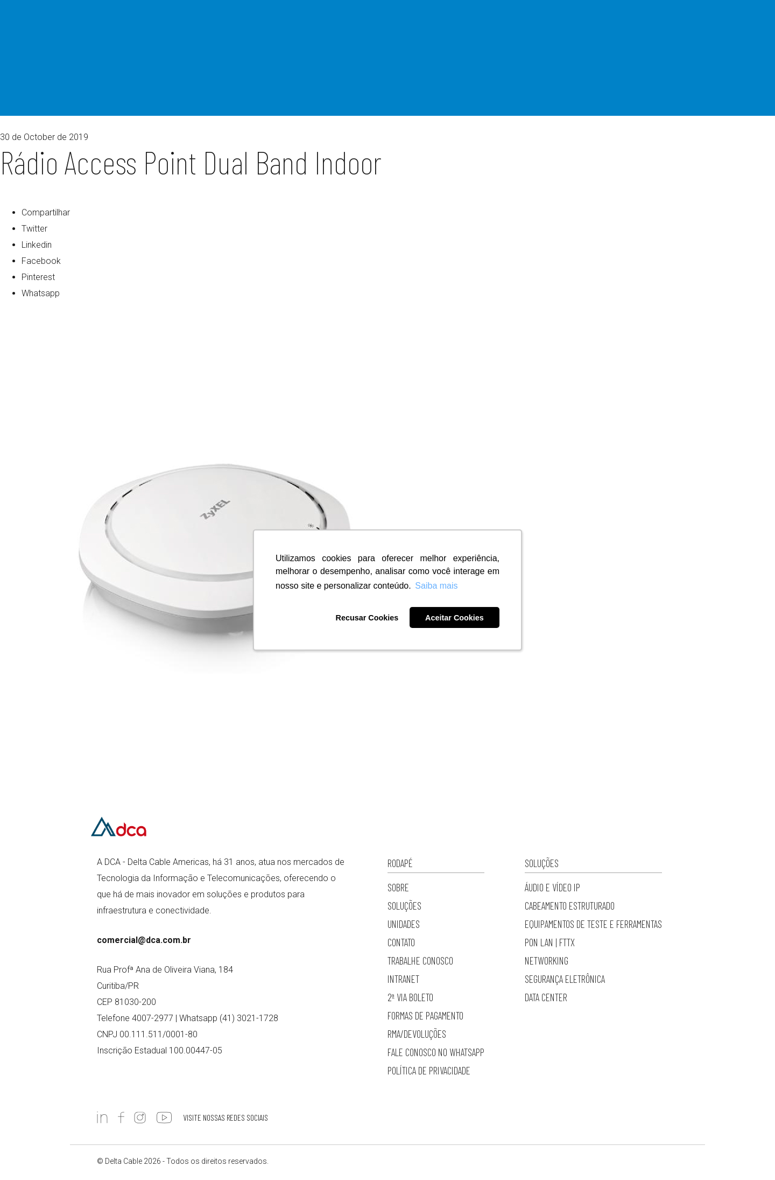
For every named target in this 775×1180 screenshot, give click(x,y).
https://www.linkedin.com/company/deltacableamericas (102, 1117)
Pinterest (38, 277)
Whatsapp (41, 293)
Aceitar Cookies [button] (454, 617)
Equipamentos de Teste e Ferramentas (593, 924)
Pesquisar (559, 31)
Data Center (546, 997)
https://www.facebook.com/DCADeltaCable (121, 1117)
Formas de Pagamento (425, 1015)
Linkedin (37, 245)
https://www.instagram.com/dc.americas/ (140, 1117)
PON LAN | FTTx (550, 942)
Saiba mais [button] (436, 585)
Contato (471, 30)
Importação (314, 30)
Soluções (267, 30)
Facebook (41, 261)
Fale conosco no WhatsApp (436, 1052)
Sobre (228, 30)
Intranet (403, 979)
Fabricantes (366, 30)
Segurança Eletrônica (565, 979)
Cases (436, 30)
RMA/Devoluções (417, 1034)
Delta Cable (118, 31)
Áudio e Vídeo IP (552, 887)
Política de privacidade (429, 1070)
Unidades (404, 924)
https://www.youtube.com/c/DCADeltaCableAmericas (164, 1117)
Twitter (34, 229)
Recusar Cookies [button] (366, 617)
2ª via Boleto (410, 997)
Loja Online (517, 30)
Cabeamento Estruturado (570, 905)
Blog (407, 30)
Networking (546, 960)
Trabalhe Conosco (420, 960)
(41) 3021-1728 (249, 1018)
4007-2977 (666, 30)
